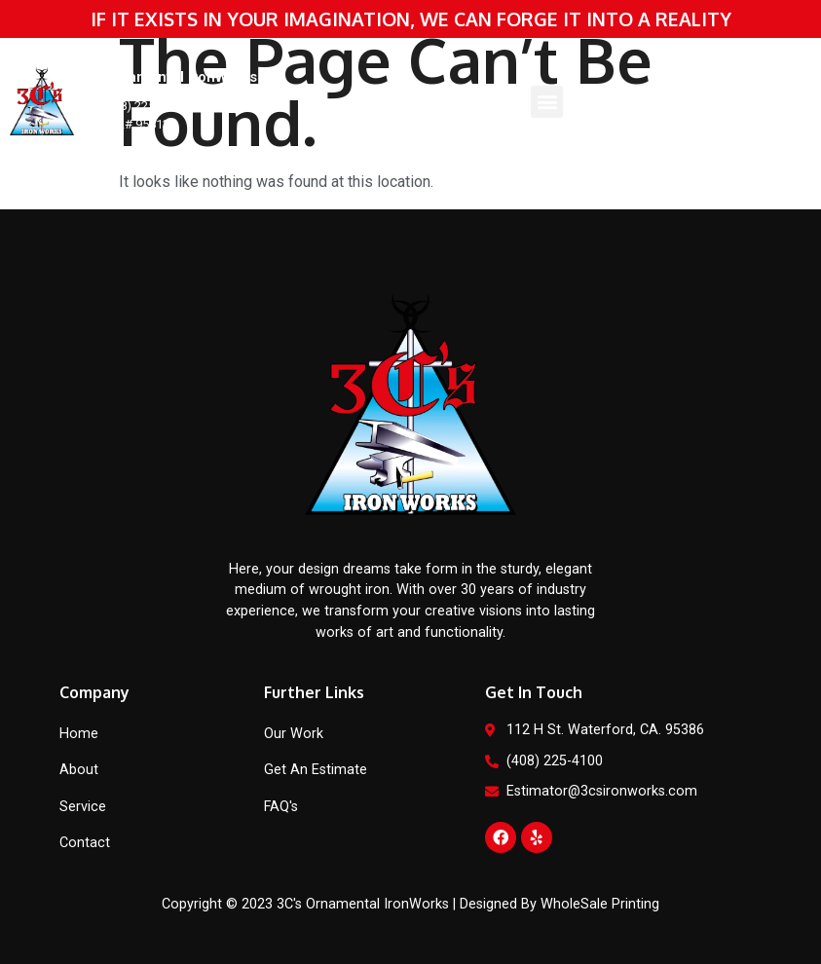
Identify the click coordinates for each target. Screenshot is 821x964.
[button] (547, 102)
